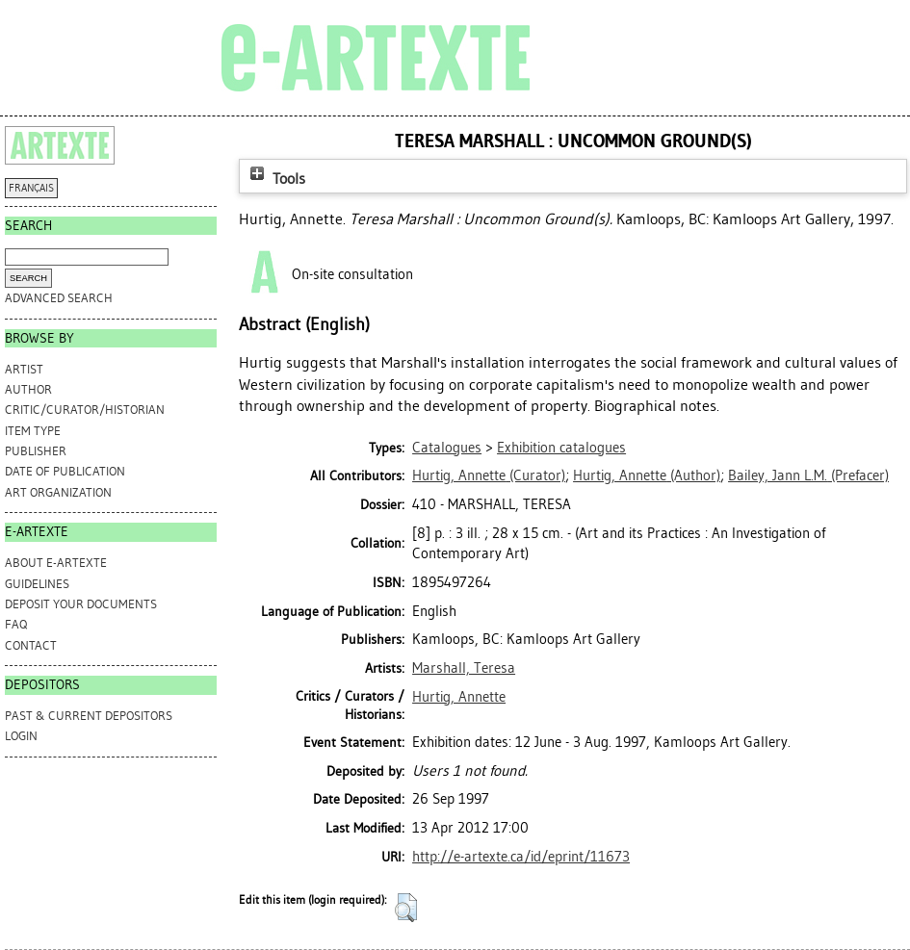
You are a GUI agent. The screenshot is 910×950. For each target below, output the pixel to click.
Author (28, 389)
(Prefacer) (808, 475)
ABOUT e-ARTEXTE (56, 562)
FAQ (16, 624)
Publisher (35, 451)
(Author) (646, 475)
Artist (24, 369)
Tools (275, 178)
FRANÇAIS (31, 188)
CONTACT (31, 645)
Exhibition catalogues (561, 447)
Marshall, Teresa (463, 668)
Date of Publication (65, 471)
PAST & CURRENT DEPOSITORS (88, 715)
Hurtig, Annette (459, 697)
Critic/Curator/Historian (85, 409)
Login (21, 736)
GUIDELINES (37, 584)
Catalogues (446, 447)
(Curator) (488, 475)
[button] (406, 907)
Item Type (33, 431)
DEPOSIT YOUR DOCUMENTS (81, 604)
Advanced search (59, 298)
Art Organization (58, 492)
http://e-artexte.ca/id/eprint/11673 (521, 856)
